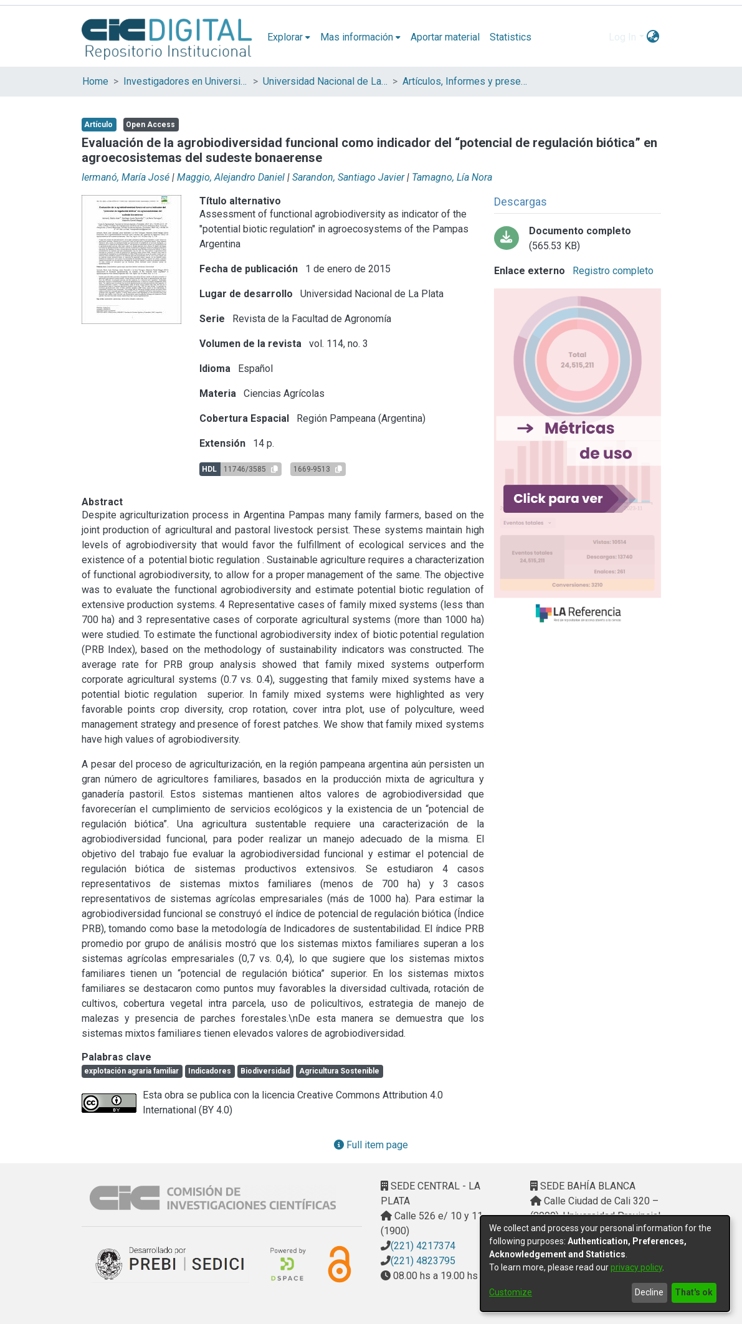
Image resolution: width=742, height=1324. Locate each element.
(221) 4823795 (423, 1261)
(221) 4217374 (423, 1246)
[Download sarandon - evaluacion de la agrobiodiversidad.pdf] (577, 239)
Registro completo (612, 271)
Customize (510, 1292)
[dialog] (605, 1264)
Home (95, 81)
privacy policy (636, 1267)
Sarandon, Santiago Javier (348, 177)
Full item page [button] (371, 1145)
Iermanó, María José (125, 177)
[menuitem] (288, 37)
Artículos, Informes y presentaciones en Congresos (464, 81)
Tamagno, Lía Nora (452, 177)
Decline (649, 1292)
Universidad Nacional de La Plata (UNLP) (325, 81)
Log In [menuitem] (622, 37)
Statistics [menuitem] (510, 37)
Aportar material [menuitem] (445, 37)
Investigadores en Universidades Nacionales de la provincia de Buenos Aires (185, 81)
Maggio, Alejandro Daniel (231, 177)
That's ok (694, 1292)
